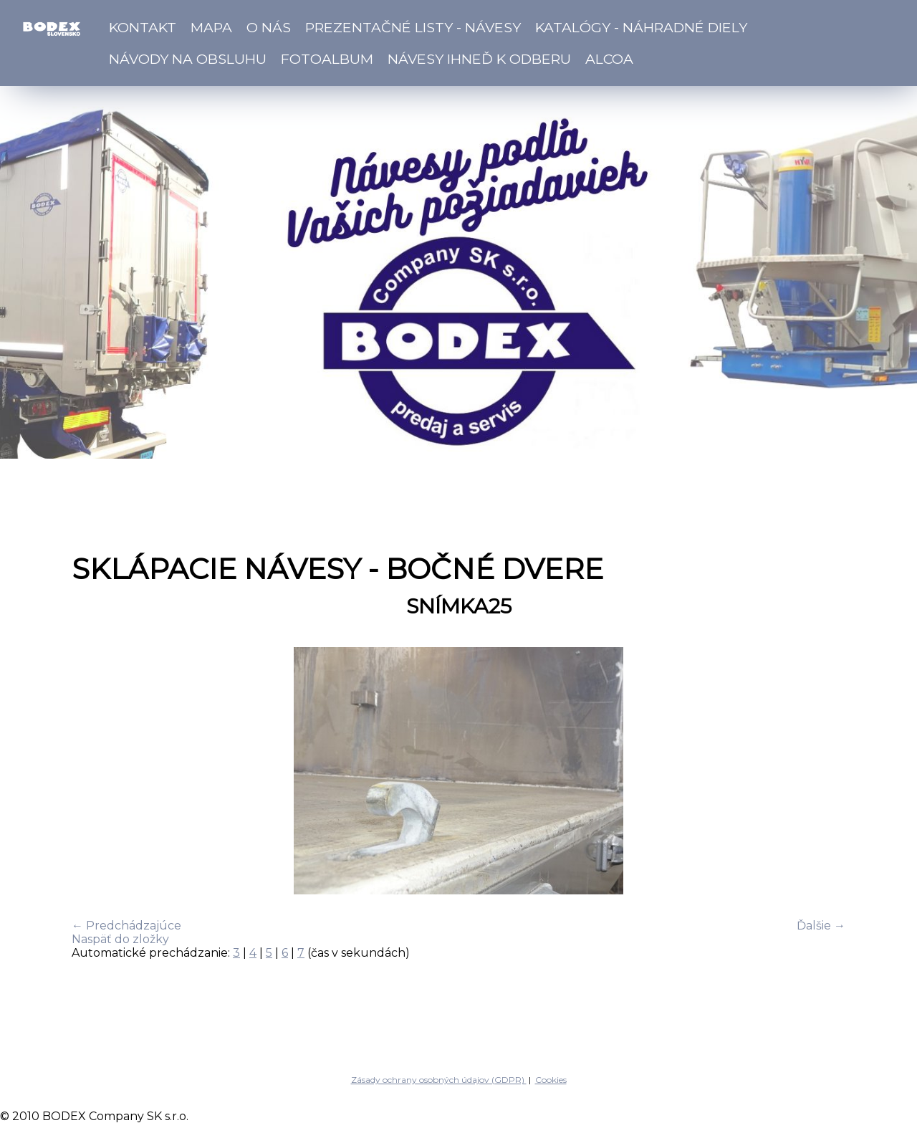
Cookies (551, 1079)
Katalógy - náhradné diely (641, 27)
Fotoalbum (327, 58)
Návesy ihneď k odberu (479, 58)
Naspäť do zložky (120, 939)
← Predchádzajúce (126, 925)
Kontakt (142, 27)
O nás (268, 27)
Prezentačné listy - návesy (413, 27)
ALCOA (609, 58)
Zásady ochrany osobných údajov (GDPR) (439, 1079)
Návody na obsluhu (188, 58)
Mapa (211, 27)
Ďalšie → (821, 925)
